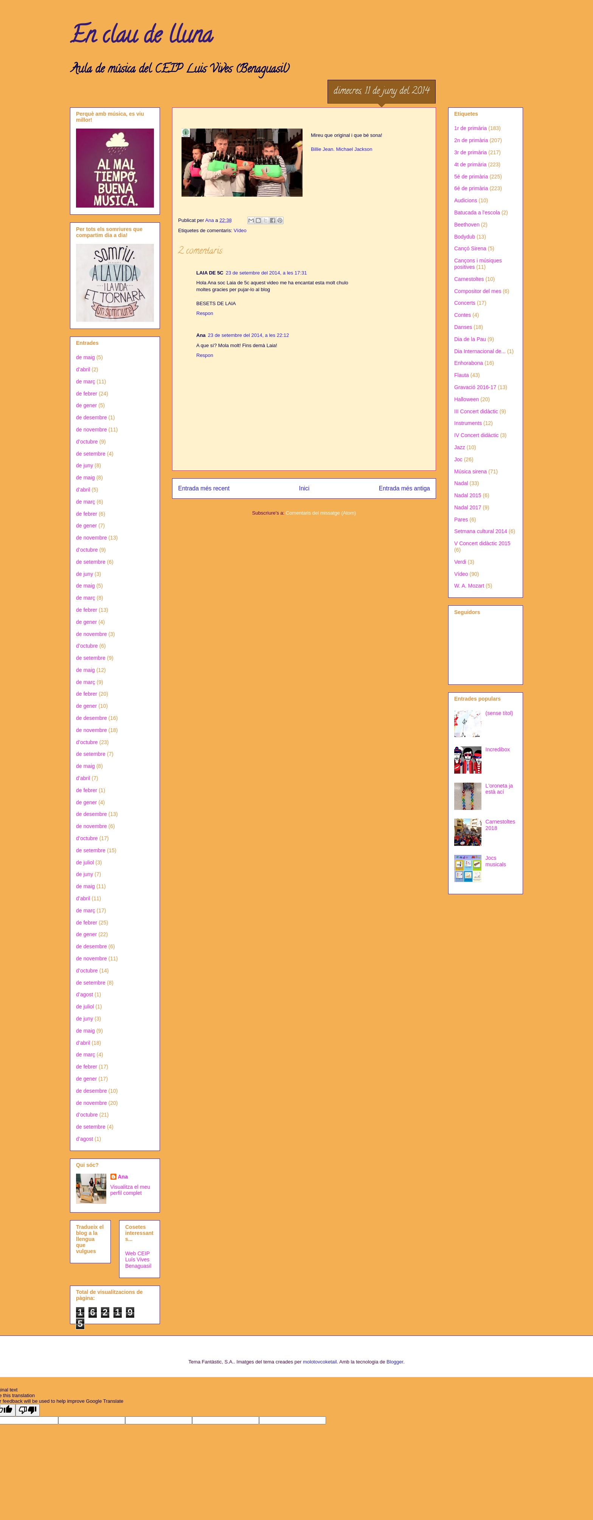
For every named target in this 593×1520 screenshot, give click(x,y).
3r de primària (470, 152)
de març (85, 381)
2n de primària (471, 140)
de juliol (85, 862)
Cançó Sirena (470, 248)
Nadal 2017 (467, 507)
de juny (84, 465)
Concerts (464, 303)
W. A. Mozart (469, 586)
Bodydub (464, 237)
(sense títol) (499, 713)
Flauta (461, 375)
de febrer (86, 394)
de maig (85, 357)
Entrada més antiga (404, 488)
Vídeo (240, 230)
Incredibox (498, 749)
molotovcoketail (320, 1362)
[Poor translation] (28, 1410)
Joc (458, 459)
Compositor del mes (477, 291)
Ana (123, 1177)
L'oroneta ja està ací (499, 789)
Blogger (395, 1362)
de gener (86, 405)
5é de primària (471, 177)
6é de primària (471, 188)
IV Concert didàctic (476, 435)
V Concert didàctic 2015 (482, 543)
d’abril (83, 369)
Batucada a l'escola (477, 212)
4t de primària (470, 164)
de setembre (91, 454)
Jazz (459, 447)
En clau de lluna (141, 37)
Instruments (468, 423)
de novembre (91, 430)
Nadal (461, 483)
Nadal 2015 (467, 495)
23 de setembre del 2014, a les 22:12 (248, 335)
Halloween (466, 399)
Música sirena (470, 471)
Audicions (465, 200)
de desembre (91, 417)
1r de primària (470, 128)
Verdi (460, 562)
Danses (463, 327)
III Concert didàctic (476, 411)
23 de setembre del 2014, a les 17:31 (266, 273)
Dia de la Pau (470, 339)
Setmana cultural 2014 (480, 531)
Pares (461, 519)
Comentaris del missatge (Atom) (321, 513)
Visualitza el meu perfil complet (130, 1190)
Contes (462, 315)
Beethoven (467, 225)
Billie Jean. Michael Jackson (342, 149)
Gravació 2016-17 (475, 387)
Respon (204, 313)
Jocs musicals (496, 861)
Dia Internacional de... (480, 351)
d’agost (84, 994)
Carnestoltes (469, 279)
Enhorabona (468, 363)
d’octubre (87, 442)
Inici (304, 488)
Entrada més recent (204, 488)
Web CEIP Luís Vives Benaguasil (138, 1259)
